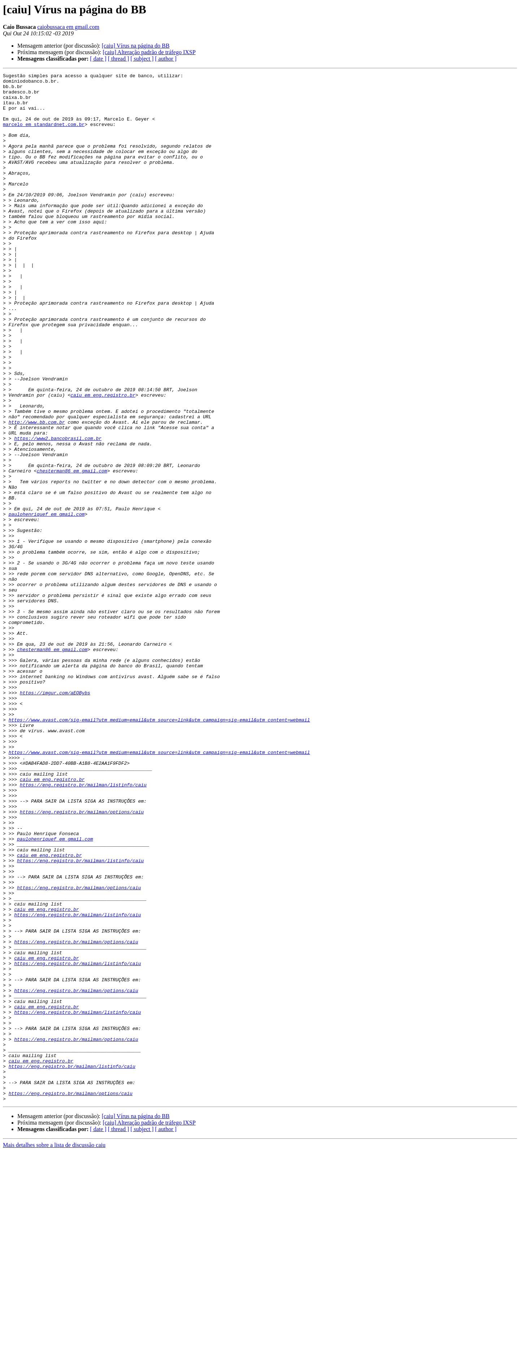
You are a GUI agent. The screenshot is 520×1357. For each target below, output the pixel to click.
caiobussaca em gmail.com (68, 27)
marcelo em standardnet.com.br (43, 135)
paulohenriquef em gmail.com (47, 602)
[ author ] (166, 59)
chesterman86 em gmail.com (72, 550)
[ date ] (98, 59)
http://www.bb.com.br (37, 492)
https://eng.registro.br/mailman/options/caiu (82, 960)
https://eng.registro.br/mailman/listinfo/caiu (83, 927)
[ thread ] (118, 59)
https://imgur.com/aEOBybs (55, 817)
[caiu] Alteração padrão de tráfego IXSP (149, 52)
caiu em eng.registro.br (102, 460)
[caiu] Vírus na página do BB (136, 46)
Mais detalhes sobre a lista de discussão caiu (54, 1351)
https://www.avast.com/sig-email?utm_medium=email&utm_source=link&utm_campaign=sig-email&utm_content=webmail (159, 849)
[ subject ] (141, 59)
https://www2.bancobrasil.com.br (57, 512)
